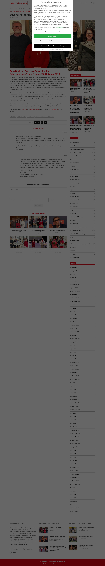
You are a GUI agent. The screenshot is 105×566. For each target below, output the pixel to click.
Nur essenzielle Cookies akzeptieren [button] (52, 41)
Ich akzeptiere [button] (52, 36)
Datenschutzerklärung (65, 26)
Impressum (61, 49)
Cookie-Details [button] (45, 49)
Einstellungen (59, 27)
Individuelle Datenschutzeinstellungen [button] (52, 46)
